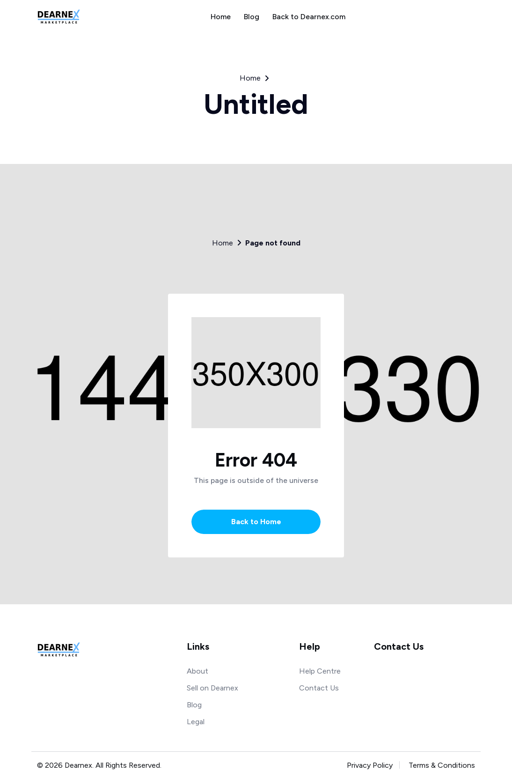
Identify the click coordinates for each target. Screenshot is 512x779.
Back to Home (256, 521)
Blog (251, 16)
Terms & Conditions (442, 765)
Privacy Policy (370, 765)
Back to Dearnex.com (308, 16)
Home (221, 16)
